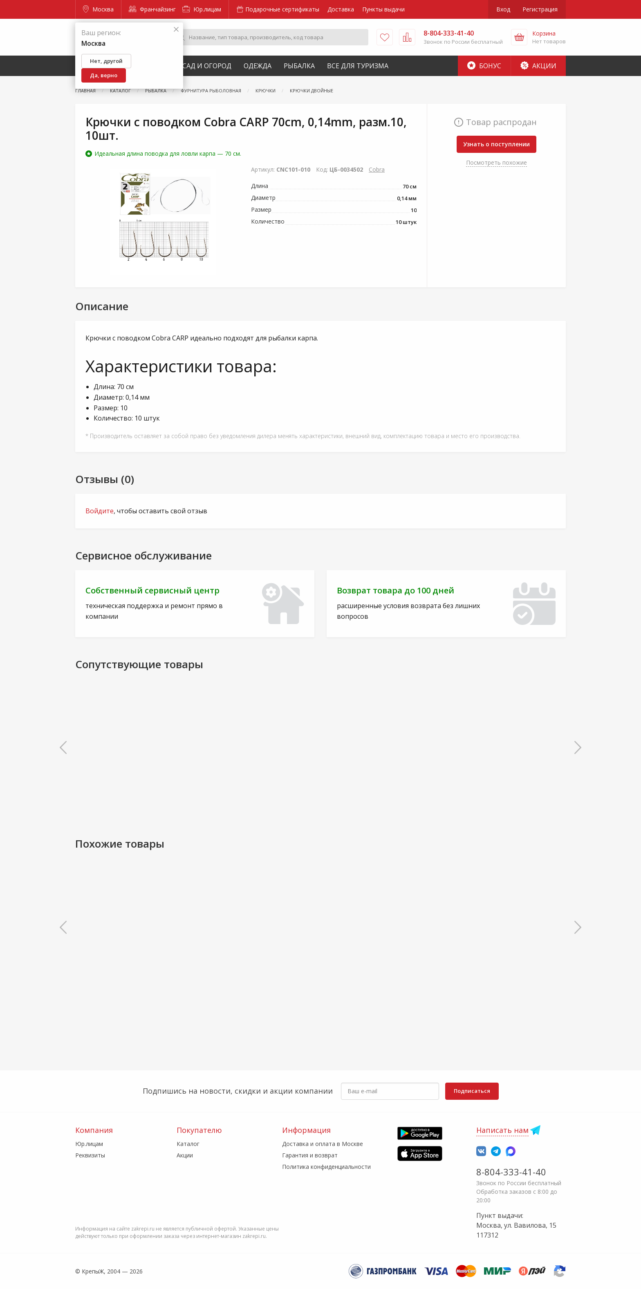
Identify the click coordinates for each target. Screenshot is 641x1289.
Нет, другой (106, 61)
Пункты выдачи (383, 9)
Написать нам (502, 1130)
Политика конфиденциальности (326, 1166)
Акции (538, 65)
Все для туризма (357, 65)
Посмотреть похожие (496, 162)
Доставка (340, 9)
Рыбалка (299, 65)
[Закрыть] (176, 29)
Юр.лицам (201, 9)
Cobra (377, 169)
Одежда (257, 65)
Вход (503, 9)
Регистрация (540, 9)
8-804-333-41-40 (511, 1172)
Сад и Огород (206, 65)
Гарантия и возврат (310, 1155)
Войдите (99, 510)
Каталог (188, 1144)
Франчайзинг (152, 9)
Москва (98, 9)
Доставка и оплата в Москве (322, 1144)
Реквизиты (90, 1155)
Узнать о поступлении (496, 144)
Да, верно (103, 75)
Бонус (484, 65)
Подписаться (472, 1090)
